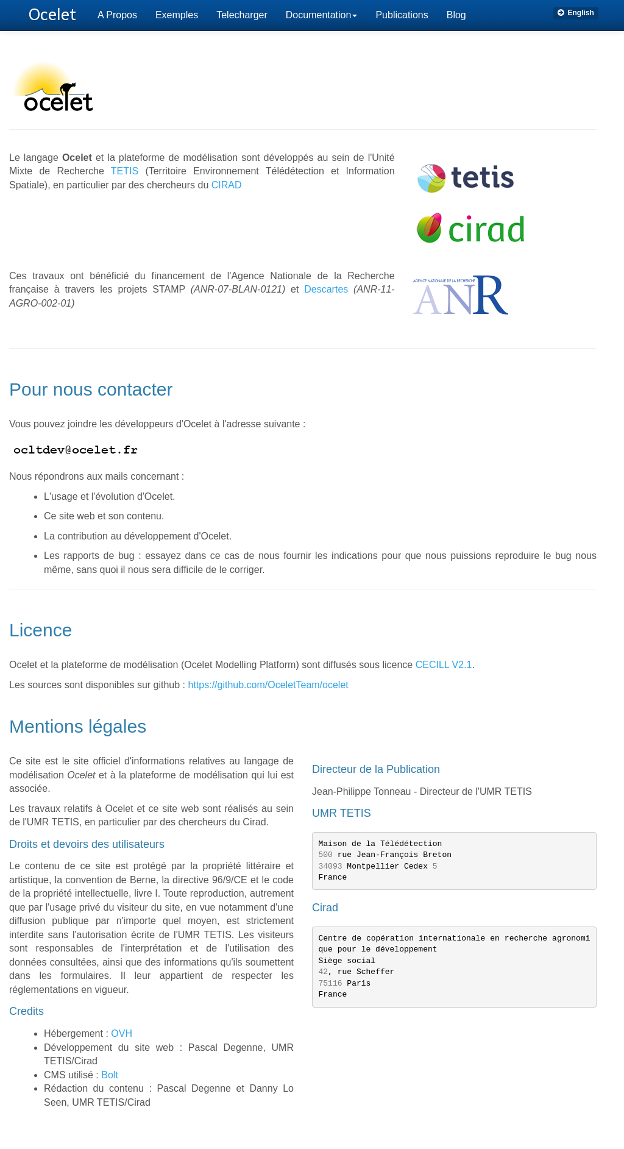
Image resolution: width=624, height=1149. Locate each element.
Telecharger (242, 15)
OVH (121, 1033)
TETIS (124, 171)
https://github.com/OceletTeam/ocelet (268, 685)
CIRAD (226, 185)
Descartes (326, 289)
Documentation (322, 15)
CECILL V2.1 (444, 665)
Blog (456, 15)
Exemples (176, 15)
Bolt (109, 1075)
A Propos (117, 15)
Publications (401, 15)
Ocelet (52, 14)
